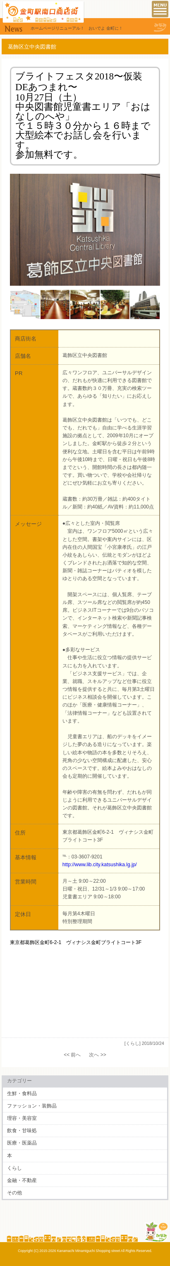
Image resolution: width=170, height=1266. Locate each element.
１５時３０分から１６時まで (88, 126)
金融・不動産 (22, 1180)
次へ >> (97, 1055)
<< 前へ (72, 1055)
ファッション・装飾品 (32, 1106)
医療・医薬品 (22, 1143)
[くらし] (133, 1043)
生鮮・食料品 (22, 1093)
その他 (14, 1193)
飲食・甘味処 (22, 1130)
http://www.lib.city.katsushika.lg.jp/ (99, 864)
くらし (14, 1168)
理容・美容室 (22, 1118)
